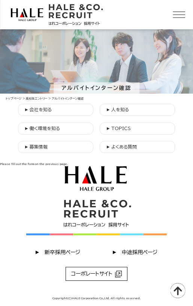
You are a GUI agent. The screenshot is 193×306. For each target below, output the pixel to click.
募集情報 (36, 146)
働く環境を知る (42, 128)
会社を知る (38, 109)
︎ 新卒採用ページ (58, 251)
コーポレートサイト (96, 274)
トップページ (13, 98)
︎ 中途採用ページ (135, 251)
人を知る (118, 109)
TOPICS (119, 128)
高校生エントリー (36, 98)
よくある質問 (122, 146)
